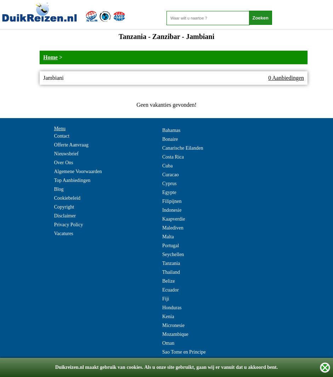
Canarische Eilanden (182, 148)
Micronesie (173, 325)
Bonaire (170, 139)
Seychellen (173, 254)
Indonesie (171, 210)
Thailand (171, 272)
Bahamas (171, 130)
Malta (168, 236)
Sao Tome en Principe (184, 352)
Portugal (170, 245)
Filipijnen (171, 201)
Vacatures (63, 233)
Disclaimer (64, 215)
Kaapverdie (173, 219)
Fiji (165, 298)
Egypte (169, 192)
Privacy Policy (68, 224)
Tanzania (171, 263)
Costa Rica (173, 157)
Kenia (168, 316)
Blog (58, 189)
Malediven (173, 228)
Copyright (64, 207)
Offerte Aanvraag (71, 145)
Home (50, 57)
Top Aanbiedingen (72, 180)
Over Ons (63, 162)
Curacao (170, 174)
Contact (61, 136)
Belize (168, 281)
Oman (168, 343)
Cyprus (169, 183)
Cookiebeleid (67, 198)
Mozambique (175, 334)
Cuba (167, 165)
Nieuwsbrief (66, 153)
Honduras (171, 307)
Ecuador (170, 290)
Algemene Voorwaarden (78, 171)
